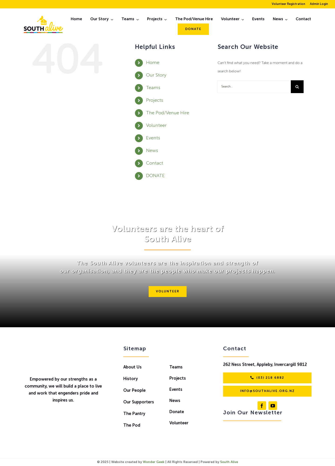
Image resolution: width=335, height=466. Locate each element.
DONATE (155, 176)
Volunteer (156, 125)
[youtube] (272, 405)
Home (152, 63)
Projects (154, 100)
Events (153, 138)
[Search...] (254, 86)
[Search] (297, 86)
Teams (153, 88)
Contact (154, 163)
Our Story (156, 75)
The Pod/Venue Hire (167, 113)
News (152, 151)
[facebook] (262, 405)
